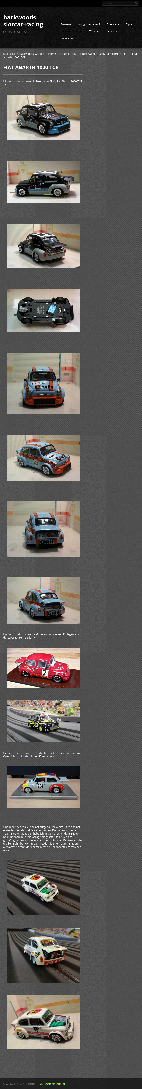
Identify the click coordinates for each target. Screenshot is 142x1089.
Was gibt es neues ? (89, 24)
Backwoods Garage (72, 31)
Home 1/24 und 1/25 (62, 53)
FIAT (125, 53)
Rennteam (112, 31)
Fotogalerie (113, 24)
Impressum (67, 37)
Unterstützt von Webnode (52, 1083)
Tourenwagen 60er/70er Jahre (99, 53)
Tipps (129, 24)
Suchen (136, 3)
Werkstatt (94, 31)
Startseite (66, 24)
